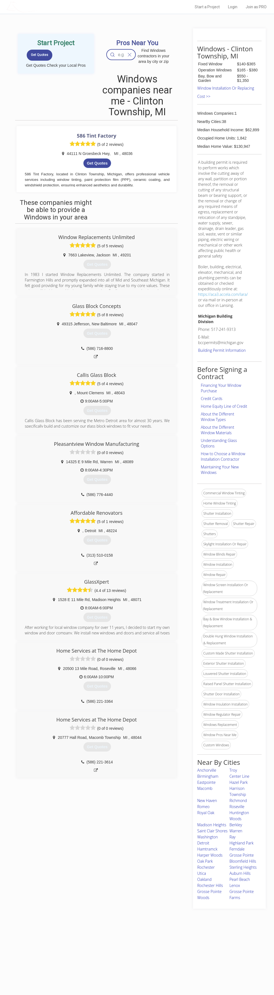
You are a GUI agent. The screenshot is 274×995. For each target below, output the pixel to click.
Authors (191, 961)
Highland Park (241, 843)
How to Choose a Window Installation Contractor (223, 456)
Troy (233, 770)
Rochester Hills (210, 885)
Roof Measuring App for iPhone (132, 967)
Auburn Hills (240, 873)
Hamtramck (207, 849)
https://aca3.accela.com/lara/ (223, 294)
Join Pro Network (121, 948)
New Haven (207, 800)
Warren (235, 830)
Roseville (236, 806)
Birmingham (207, 776)
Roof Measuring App (124, 961)
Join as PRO (256, 7)
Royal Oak (205, 812)
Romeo (203, 806)
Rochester (206, 867)
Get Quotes (97, 163)
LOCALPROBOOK (38, 7)
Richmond (238, 800)
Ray (232, 837)
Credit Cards (211, 398)
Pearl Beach (239, 879)
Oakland (204, 879)
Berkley (235, 824)
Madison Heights (211, 824)
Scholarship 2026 (198, 948)
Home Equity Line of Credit (224, 406)
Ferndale (237, 849)
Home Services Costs (63, 948)
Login (232, 7)
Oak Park (205, 861)
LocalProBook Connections (206, 967)
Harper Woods (210, 855)
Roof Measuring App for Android (133, 973)
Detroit (203, 843)
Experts (114, 954)
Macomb (204, 788)
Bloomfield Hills (242, 861)
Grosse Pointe (241, 855)
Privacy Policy (195, 954)
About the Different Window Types (217, 416)
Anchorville (206, 770)
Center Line (239, 776)
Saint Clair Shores (212, 830)
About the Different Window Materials (217, 430)
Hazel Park (238, 782)
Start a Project (207, 7)
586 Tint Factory (96, 135)
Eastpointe (206, 782)
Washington (207, 837)
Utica (201, 873)
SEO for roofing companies (205, 973)
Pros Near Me (57, 954)
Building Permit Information (222, 350)
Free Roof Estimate (62, 967)
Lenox (234, 885)
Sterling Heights (243, 867)
